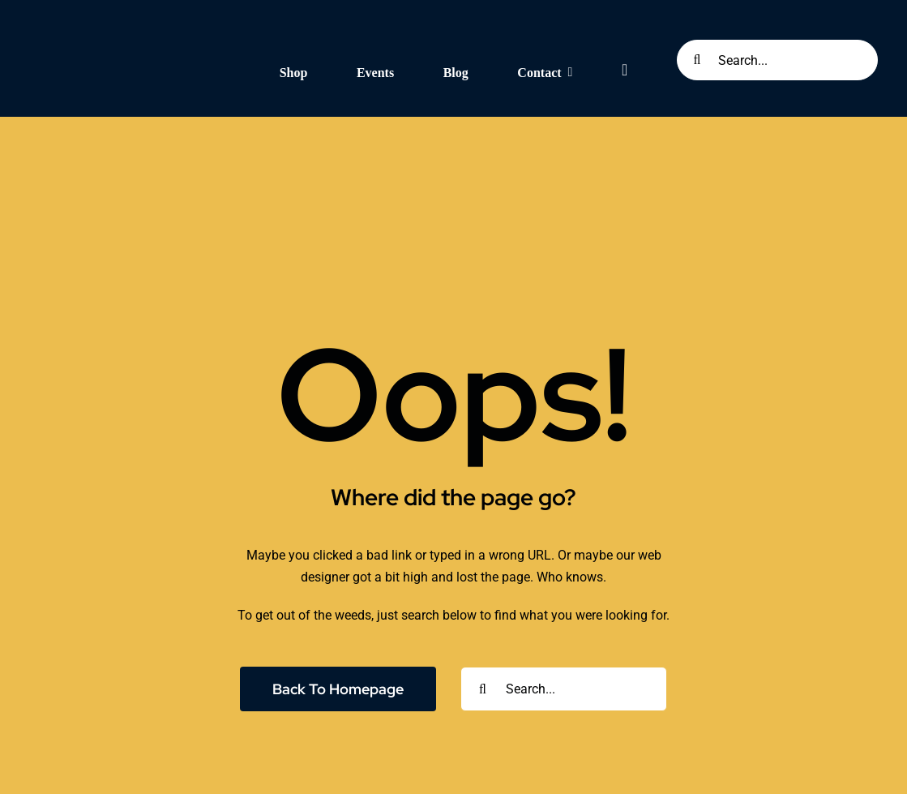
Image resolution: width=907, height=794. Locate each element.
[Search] (697, 60)
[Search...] (777, 60)
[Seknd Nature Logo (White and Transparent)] (127, 26)
